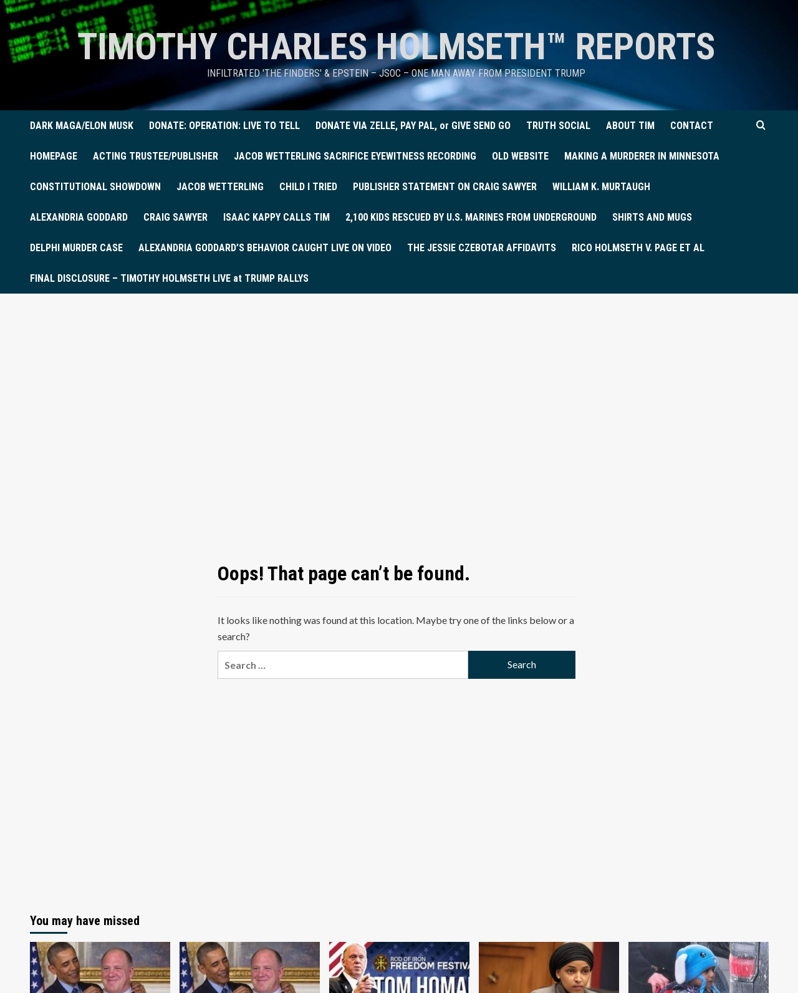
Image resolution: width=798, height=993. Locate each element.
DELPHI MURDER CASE (76, 248)
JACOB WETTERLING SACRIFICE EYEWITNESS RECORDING (355, 156)
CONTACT (691, 126)
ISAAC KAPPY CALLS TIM (276, 217)
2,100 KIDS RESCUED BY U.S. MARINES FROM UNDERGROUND (471, 217)
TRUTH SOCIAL (558, 126)
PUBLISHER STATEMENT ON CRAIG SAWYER (445, 187)
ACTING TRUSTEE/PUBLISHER (155, 156)
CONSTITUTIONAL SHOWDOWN (95, 187)
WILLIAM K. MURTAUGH (601, 187)
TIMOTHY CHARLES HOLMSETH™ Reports (396, 46)
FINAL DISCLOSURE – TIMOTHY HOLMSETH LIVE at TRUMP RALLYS (169, 278)
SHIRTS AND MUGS (652, 217)
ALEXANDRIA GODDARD (79, 217)
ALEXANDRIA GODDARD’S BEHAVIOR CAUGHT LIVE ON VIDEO (265, 248)
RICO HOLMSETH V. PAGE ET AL (638, 248)
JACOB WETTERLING (220, 187)
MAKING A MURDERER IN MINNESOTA (641, 156)
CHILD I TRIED (308, 187)
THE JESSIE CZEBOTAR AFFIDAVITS (481, 248)
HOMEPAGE (53, 156)
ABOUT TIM (630, 126)
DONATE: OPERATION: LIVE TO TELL (224, 126)
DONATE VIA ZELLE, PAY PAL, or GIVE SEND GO (413, 126)
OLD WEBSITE (520, 156)
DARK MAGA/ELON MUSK (81, 126)
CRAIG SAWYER (175, 217)
